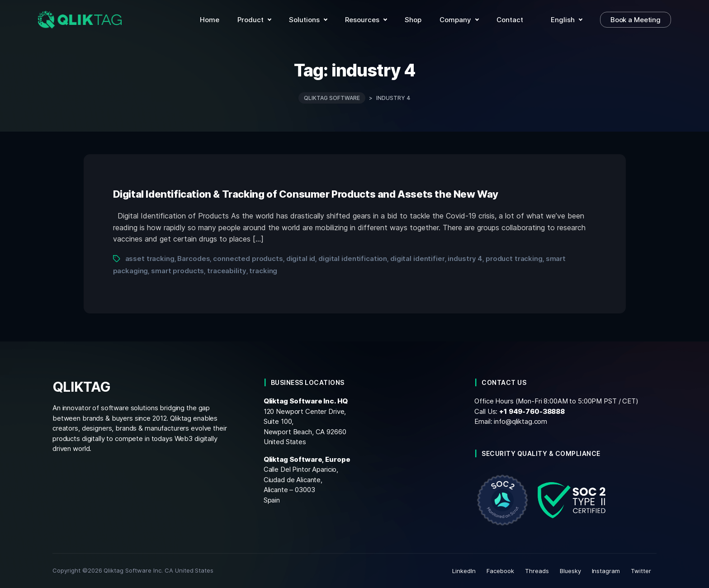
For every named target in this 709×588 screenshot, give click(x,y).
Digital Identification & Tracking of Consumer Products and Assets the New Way (306, 194)
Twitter (641, 570)
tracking (263, 270)
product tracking (514, 258)
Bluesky (570, 570)
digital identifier (417, 258)
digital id (301, 258)
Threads (537, 570)
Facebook (500, 570)
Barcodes (193, 258)
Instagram (606, 570)
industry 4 (465, 258)
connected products (248, 258)
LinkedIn (464, 570)
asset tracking (150, 258)
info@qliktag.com (520, 421)
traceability (226, 270)
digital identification (352, 258)
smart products (177, 270)
